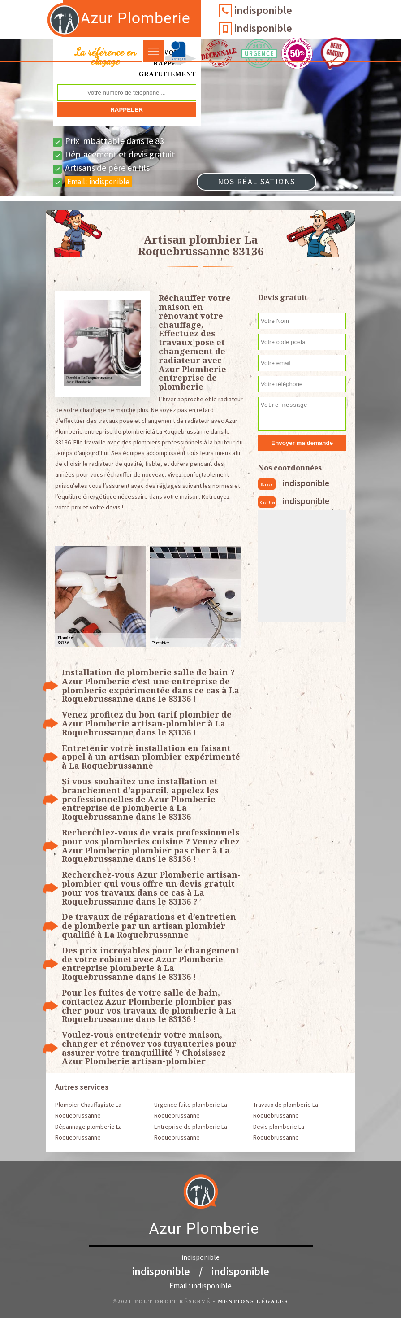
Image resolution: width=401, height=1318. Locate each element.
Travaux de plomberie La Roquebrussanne (285, 1110)
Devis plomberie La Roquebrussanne (278, 1131)
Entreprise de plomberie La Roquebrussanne (190, 1131)
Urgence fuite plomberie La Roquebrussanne (190, 1110)
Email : (98, 182)
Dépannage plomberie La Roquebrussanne (88, 1131)
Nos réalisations (256, 181)
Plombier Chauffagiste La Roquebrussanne (88, 1110)
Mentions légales (253, 1301)
